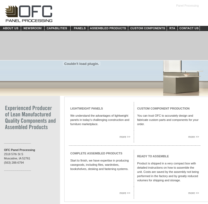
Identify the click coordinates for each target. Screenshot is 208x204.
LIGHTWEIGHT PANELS (86, 108)
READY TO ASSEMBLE (153, 156)
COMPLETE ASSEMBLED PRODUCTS (96, 153)
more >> (125, 136)
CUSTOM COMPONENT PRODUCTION (163, 108)
